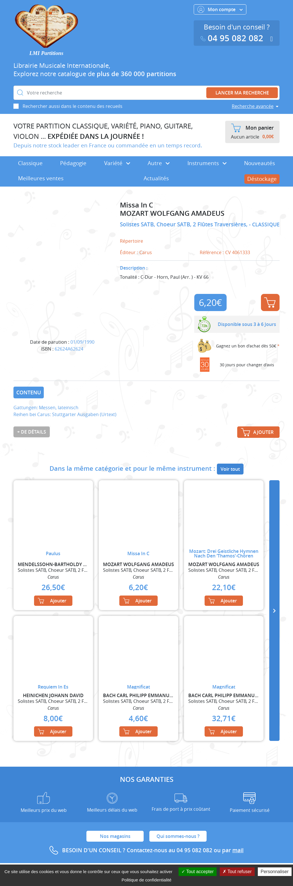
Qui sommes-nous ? (178, 836)
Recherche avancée (253, 106)
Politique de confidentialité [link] (146, 879)
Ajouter (270, 302)
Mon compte (220, 9)
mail (237, 850)
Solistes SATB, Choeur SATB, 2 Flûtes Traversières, (184, 224)
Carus (145, 252)
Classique (30, 163)
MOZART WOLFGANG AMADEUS (172, 213)
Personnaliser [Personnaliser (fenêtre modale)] (275, 871)
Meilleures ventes (41, 178)
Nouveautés (259, 163)
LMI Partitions (46, 53)
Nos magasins (115, 836)
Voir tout (230, 469)
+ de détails (31, 432)
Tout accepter (197, 871)
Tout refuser (237, 871)
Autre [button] (159, 163)
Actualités (156, 178)
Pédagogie (73, 163)
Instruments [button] (207, 163)
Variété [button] (117, 163)
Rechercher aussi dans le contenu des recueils (72, 106)
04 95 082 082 (233, 38)
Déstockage (262, 179)
